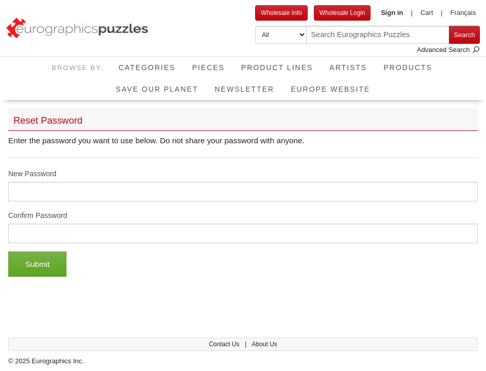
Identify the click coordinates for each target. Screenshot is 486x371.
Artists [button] (348, 67)
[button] (396, 13)
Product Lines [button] (277, 67)
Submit (37, 264)
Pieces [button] (208, 67)
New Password (32, 174)
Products (407, 67)
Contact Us (225, 344)
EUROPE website (330, 89)
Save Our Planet (157, 89)
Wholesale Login (342, 12)
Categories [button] (147, 67)
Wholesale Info (281, 12)
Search (464, 35)
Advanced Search (448, 50)
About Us (264, 344)
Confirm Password (37, 215)
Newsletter (244, 89)
